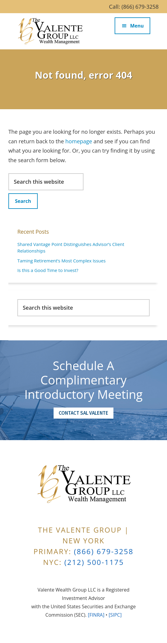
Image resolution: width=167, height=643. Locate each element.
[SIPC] (115, 615)
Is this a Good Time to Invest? (47, 270)
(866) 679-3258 (140, 6)
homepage (78, 141)
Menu (137, 25)
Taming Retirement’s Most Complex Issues (61, 261)
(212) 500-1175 (94, 562)
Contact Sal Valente (83, 413)
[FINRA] (96, 615)
